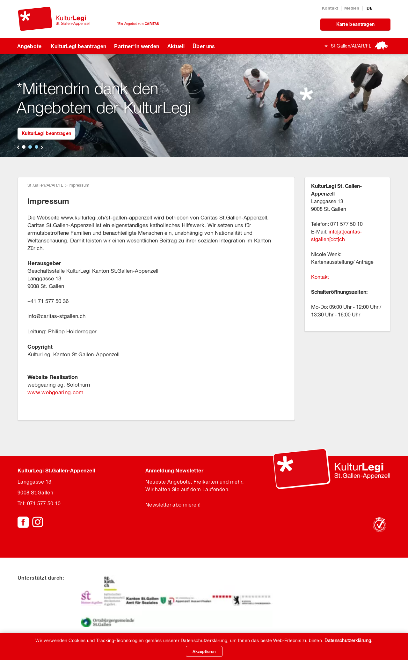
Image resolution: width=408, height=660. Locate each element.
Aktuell (176, 46)
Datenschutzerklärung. (348, 640)
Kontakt (330, 8)
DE (370, 8)
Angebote (29, 46)
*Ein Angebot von (138, 24)
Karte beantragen (355, 24)
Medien (351, 8)
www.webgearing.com (55, 392)
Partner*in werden (136, 46)
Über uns (204, 46)
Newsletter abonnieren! (173, 505)
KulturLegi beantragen (78, 46)
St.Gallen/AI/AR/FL (351, 45)
